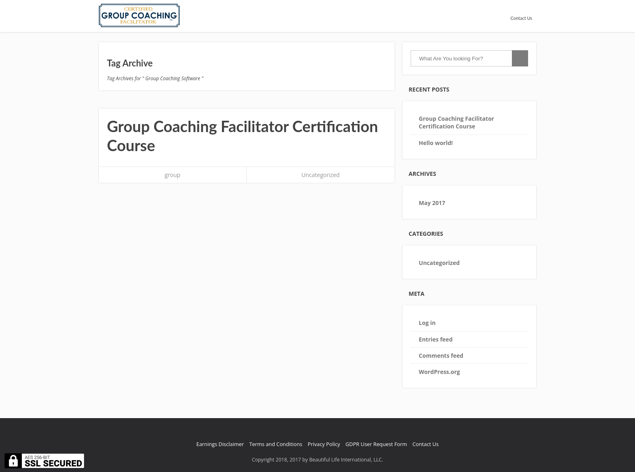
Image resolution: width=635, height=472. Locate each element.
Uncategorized (320, 175)
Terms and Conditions (276, 444)
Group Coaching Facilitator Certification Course (456, 122)
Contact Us (521, 18)
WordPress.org (439, 372)
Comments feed (441, 355)
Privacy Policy (324, 444)
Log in (427, 323)
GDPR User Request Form (376, 444)
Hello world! (436, 143)
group (173, 175)
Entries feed (435, 339)
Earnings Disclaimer (220, 444)
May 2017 (432, 203)
